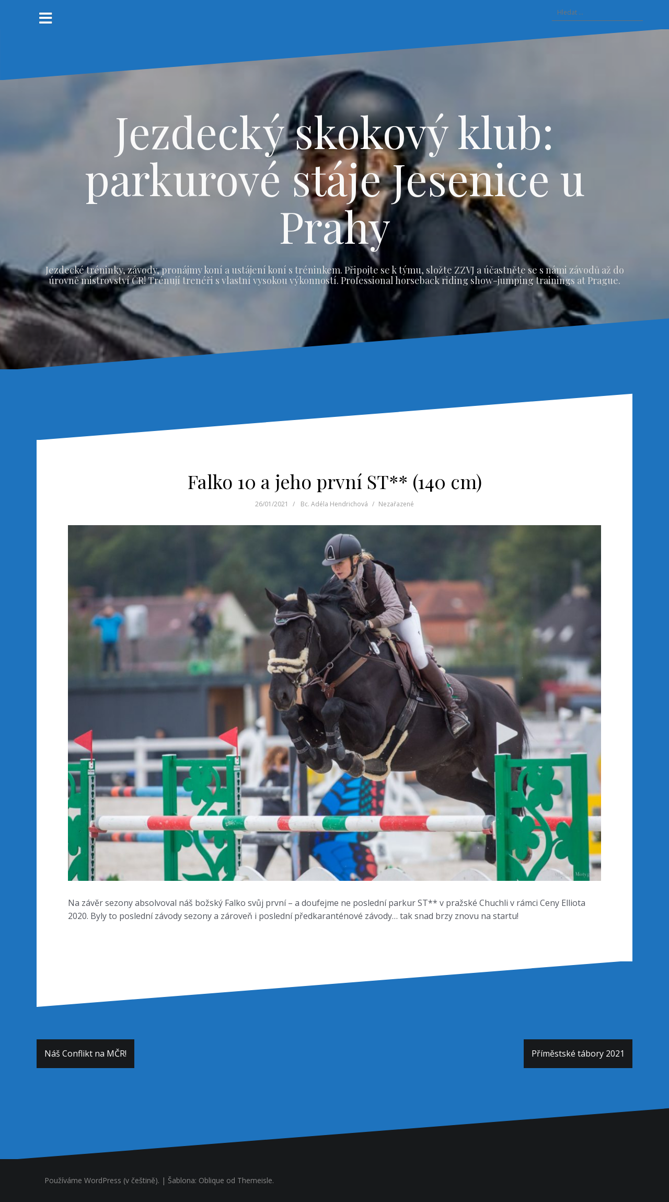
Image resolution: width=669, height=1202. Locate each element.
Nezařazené (396, 504)
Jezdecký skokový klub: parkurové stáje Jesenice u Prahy (335, 178)
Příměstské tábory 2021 (578, 1053)
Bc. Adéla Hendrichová (334, 504)
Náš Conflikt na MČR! (85, 1053)
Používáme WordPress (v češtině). (101, 1180)
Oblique (211, 1180)
